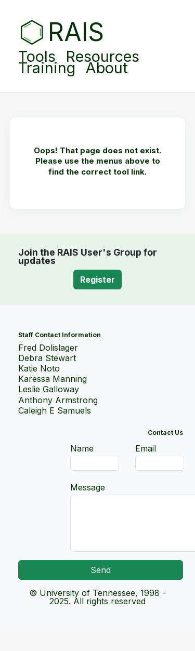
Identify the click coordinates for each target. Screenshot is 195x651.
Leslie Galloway (48, 389)
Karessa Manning (52, 379)
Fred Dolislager (48, 347)
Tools (37, 54)
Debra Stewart (47, 358)
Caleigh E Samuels (54, 410)
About (106, 68)
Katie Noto (39, 368)
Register (97, 279)
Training (46, 68)
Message (87, 487)
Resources (102, 54)
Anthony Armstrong (58, 400)
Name (82, 448)
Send (100, 570)
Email (145, 448)
